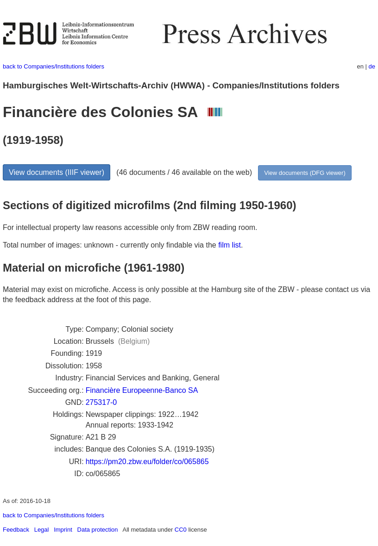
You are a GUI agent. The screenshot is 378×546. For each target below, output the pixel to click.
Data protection (97, 529)
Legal (41, 529)
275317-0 (101, 402)
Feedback (16, 529)
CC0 (181, 529)
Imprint (63, 529)
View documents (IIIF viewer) (56, 172)
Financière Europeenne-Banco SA (142, 390)
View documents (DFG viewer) (304, 172)
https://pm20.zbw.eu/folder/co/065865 (147, 461)
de (372, 66)
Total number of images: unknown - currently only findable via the (110, 245)
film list (229, 245)
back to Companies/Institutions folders (53, 66)
